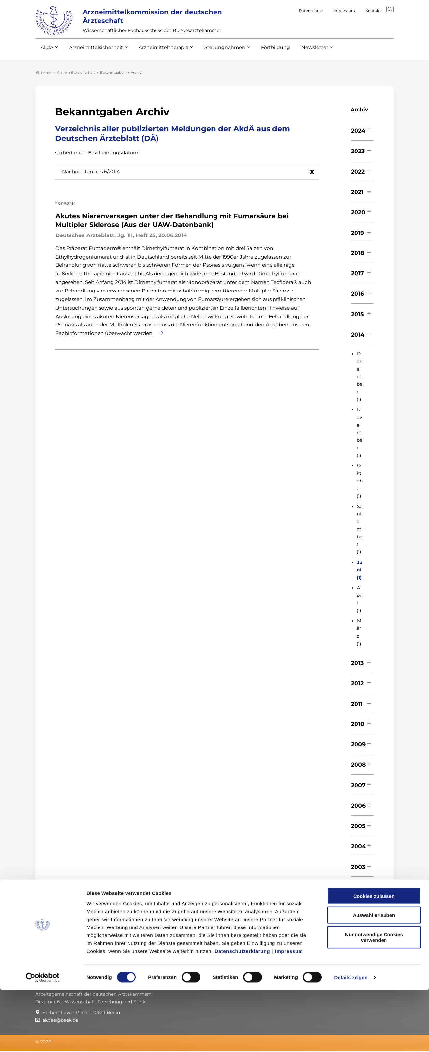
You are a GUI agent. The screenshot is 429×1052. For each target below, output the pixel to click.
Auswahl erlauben (374, 977)
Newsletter (301, 52)
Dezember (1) (359, 377)
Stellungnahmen (216, 52)
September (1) (359, 530)
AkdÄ (47, 52)
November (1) (359, 433)
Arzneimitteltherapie (158, 52)
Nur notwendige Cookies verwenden (374, 998)
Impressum (289, 1012)
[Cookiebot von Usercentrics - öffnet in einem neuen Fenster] (43, 1039)
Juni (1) (359, 571)
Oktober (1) (360, 482)
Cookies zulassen (374, 957)
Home (43, 73)
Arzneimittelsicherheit (94, 52)
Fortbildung (263, 52)
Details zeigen (350, 1039)
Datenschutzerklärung (242, 1012)
